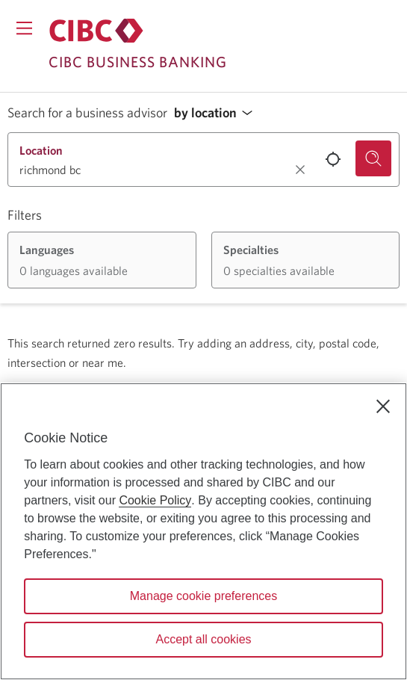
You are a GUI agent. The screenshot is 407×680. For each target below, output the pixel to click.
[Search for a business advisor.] (373, 158)
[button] (217, 113)
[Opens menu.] (24, 28)
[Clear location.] (300, 169)
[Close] (383, 406)
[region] (203, 531)
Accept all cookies (203, 639)
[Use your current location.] (333, 159)
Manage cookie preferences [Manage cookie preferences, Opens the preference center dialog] (203, 596)
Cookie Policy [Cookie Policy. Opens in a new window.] (155, 500)
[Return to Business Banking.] (96, 31)
